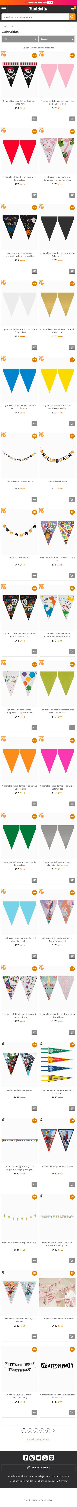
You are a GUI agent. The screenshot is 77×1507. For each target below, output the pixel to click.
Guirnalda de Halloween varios (19, 481)
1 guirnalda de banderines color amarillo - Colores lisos (57, 407)
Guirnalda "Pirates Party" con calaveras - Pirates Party (57, 1396)
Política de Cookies (46, 1480)
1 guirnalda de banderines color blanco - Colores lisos (19, 331)
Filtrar (6, 39)
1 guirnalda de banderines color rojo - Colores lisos (19, 178)
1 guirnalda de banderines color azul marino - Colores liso (20, 407)
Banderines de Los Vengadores (19, 1090)
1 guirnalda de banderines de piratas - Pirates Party (19, 102)
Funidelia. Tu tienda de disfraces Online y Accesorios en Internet (38, 9)
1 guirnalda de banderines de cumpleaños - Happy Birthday (19, 711)
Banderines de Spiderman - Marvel (57, 1166)
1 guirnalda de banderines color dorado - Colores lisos (57, 331)
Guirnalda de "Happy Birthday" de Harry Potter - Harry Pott (57, 1244)
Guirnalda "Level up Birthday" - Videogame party (19, 1396)
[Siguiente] (53, 1430)
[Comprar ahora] (34, 118)
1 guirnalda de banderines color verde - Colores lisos (19, 863)
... (2, 26)
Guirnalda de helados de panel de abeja (19, 1242)
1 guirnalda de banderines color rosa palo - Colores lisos (57, 102)
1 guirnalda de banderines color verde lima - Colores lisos (57, 711)
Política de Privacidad (22, 1480)
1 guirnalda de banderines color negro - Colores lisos (57, 254)
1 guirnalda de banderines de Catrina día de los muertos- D (19, 635)
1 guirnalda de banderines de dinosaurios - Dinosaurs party (57, 635)
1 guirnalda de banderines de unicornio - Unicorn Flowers (57, 1015)
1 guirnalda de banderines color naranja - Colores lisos (19, 787)
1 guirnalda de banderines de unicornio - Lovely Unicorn (19, 1015)
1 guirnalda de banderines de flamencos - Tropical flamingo (57, 178)
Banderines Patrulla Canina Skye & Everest (19, 1320)
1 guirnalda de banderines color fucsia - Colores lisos (57, 787)
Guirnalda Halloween (57, 481)
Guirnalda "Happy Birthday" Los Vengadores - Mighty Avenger (20, 1168)
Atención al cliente (38, 1467)
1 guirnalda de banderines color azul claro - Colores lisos (20, 939)
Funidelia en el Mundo (19, 1476)
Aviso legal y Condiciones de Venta (51, 1476)
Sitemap (63, 1480)
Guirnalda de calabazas (19, 557)
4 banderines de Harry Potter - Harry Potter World (57, 1092)
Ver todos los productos (38, 1439)
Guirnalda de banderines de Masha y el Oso (57, 559)
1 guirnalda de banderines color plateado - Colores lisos (57, 863)
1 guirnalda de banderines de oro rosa (57, 1318)
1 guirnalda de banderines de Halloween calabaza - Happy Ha (19, 254)
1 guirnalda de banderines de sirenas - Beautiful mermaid (57, 939)
